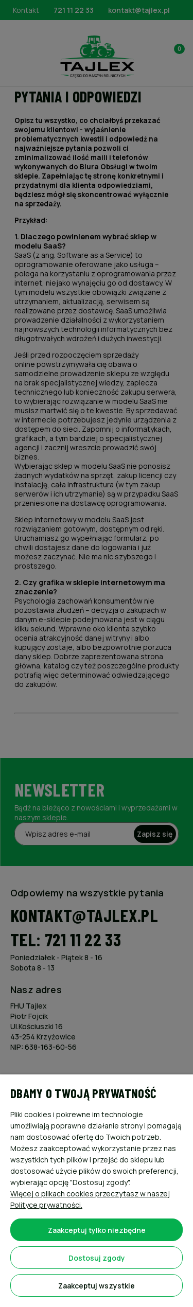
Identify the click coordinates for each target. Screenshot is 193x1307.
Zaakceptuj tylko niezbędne (97, 1230)
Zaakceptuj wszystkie (96, 1286)
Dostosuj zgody (96, 1258)
